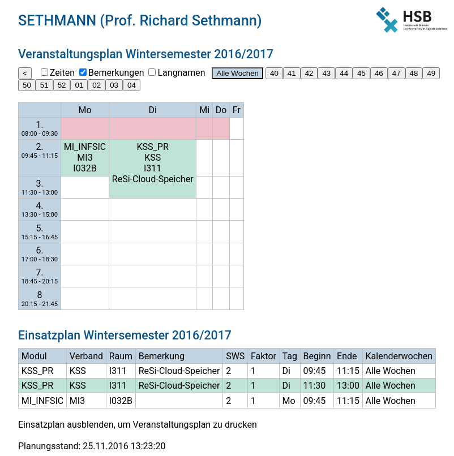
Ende (347, 356)
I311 (152, 168)
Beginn (317, 356)
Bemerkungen (116, 72)
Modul (34, 356)
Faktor (263, 356)
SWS (235, 356)
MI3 (84, 157)
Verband (86, 356)
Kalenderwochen (399, 356)
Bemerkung (162, 356)
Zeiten (62, 72)
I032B (84, 168)
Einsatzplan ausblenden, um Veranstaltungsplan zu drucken (137, 424)
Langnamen (181, 72)
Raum (120, 356)
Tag (289, 356)
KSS (152, 157)
